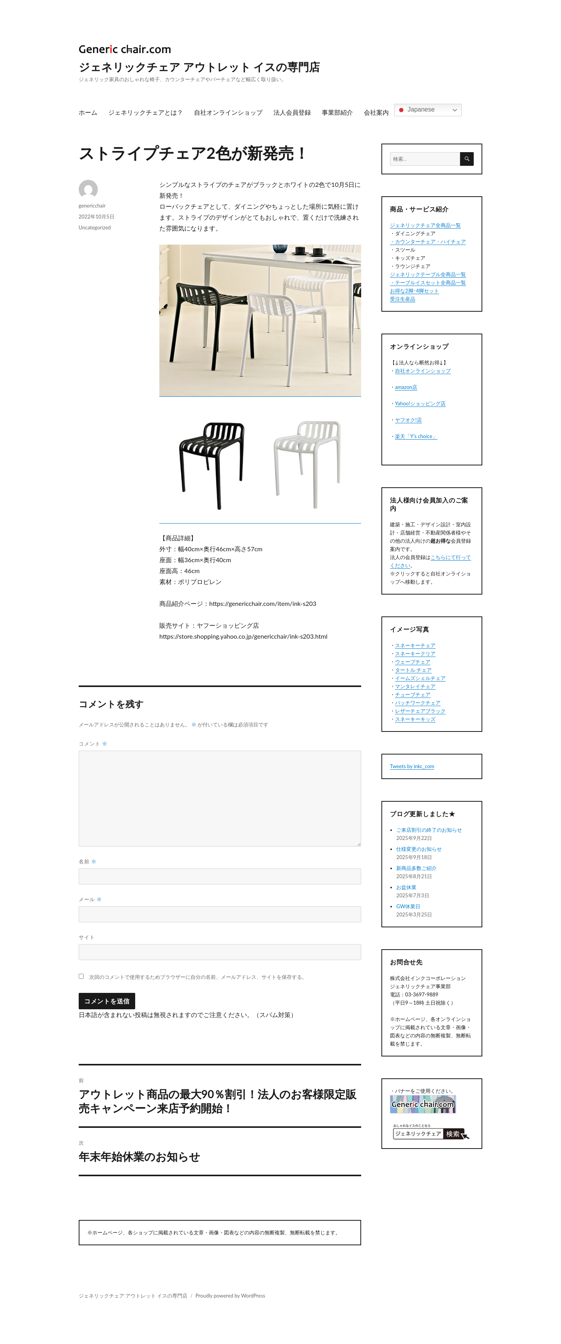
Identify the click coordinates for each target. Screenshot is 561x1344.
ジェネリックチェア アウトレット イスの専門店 (199, 66)
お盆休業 (406, 887)
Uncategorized (95, 227)
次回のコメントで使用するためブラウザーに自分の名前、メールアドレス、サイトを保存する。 (198, 977)
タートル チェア (413, 670)
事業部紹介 (337, 112)
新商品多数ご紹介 (416, 868)
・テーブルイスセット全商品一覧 (428, 282)
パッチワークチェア (418, 703)
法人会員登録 (292, 112)
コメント (93, 743)
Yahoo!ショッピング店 (420, 403)
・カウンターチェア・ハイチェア (428, 241)
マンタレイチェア (415, 686)
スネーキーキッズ (415, 719)
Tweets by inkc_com (412, 766)
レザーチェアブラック (420, 711)
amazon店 (406, 387)
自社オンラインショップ (228, 112)
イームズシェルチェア (420, 678)
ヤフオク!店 (408, 420)
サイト (87, 937)
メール (90, 899)
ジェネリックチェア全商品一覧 (425, 225)
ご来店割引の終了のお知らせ (429, 830)
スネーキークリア (415, 653)
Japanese (416, 110)
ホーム (88, 112)
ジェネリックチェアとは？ (145, 112)
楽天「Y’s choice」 (416, 436)
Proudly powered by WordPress (230, 1296)
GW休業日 (408, 906)
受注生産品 (402, 299)
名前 (88, 861)
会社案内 (376, 112)
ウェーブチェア (412, 662)
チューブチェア (412, 694)
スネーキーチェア (415, 645)
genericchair (92, 205)
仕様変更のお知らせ (419, 849)
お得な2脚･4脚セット (414, 291)
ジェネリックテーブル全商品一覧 (428, 274)
